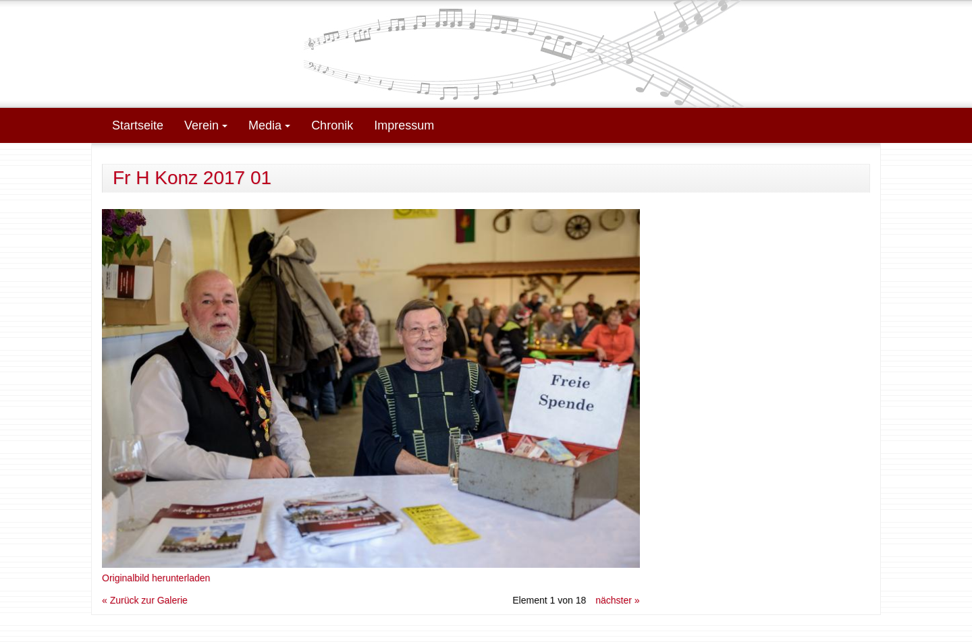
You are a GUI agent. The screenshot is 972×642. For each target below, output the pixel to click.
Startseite (137, 125)
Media (269, 125)
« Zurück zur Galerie (145, 600)
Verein (205, 125)
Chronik (332, 125)
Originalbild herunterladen (156, 578)
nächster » (617, 600)
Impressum (404, 125)
